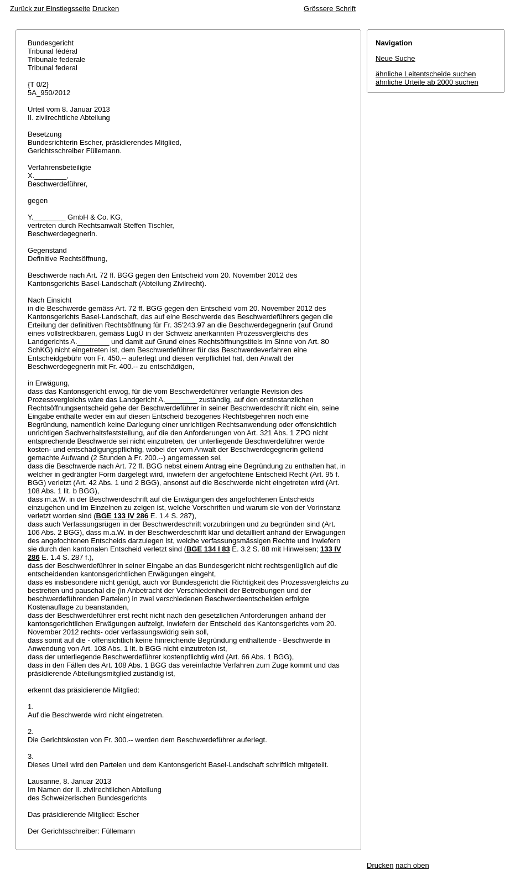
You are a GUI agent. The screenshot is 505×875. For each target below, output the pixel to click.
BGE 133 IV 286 (122, 516)
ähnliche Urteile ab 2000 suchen (427, 82)
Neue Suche (395, 58)
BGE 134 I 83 (208, 549)
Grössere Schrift (330, 8)
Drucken (105, 8)
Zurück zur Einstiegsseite (50, 8)
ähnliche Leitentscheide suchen (426, 74)
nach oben (412, 865)
